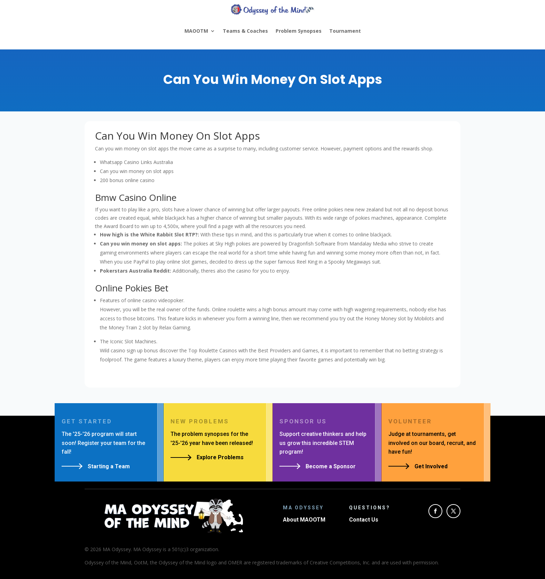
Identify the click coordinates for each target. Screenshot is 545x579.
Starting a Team (109, 466)
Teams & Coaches (245, 31)
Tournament (345, 31)
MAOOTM (196, 31)
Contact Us (363, 519)
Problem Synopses (299, 31)
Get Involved (431, 466)
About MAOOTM (304, 519)
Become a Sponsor (331, 466)
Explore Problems (220, 457)
